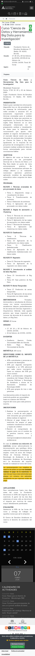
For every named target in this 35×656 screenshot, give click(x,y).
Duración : (6, 56)
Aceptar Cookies (17, 647)
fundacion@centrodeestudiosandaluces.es (11, 1)
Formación (12, 19)
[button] (17, 640)
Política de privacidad (17, 651)
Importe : (6, 67)
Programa (6, 74)
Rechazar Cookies (17, 644)
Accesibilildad (5, 654)
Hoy (17, 567)
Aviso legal (4, 651)
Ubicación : (7, 47)
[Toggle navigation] (32, 8)
